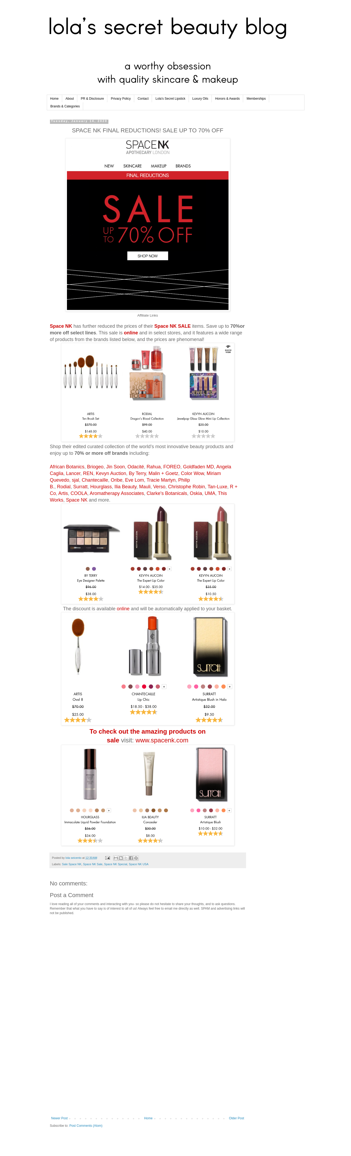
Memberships (256, 98)
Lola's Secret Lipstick (170, 98)
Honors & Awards (227, 98)
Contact (143, 98)
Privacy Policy (121, 98)
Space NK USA (139, 864)
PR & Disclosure (92, 98)
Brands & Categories (65, 106)
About (70, 98)
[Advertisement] (148, 1072)
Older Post (236, 1118)
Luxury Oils (200, 98)
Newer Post (59, 1118)
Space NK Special (115, 864)
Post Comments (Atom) (86, 1126)
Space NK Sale (93, 864)
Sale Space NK (71, 864)
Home (54, 98)
